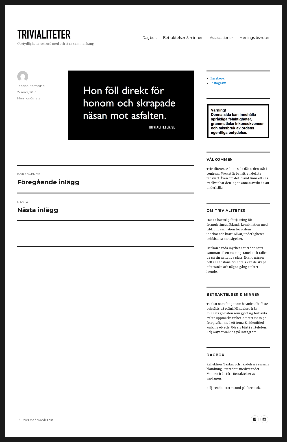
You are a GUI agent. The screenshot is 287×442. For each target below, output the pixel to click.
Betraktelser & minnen (183, 38)
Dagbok (149, 38)
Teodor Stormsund (31, 86)
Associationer (221, 38)
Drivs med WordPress (37, 420)
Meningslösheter (254, 38)
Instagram (218, 83)
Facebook (217, 78)
